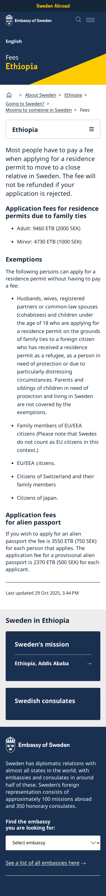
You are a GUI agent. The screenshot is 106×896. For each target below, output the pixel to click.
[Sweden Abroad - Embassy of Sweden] (34, 20)
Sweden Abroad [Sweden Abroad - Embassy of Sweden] (53, 6)
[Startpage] (11, 95)
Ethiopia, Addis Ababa (42, 663)
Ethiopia (73, 95)
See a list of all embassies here (42, 862)
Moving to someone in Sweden (39, 110)
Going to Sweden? (25, 104)
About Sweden (40, 95)
